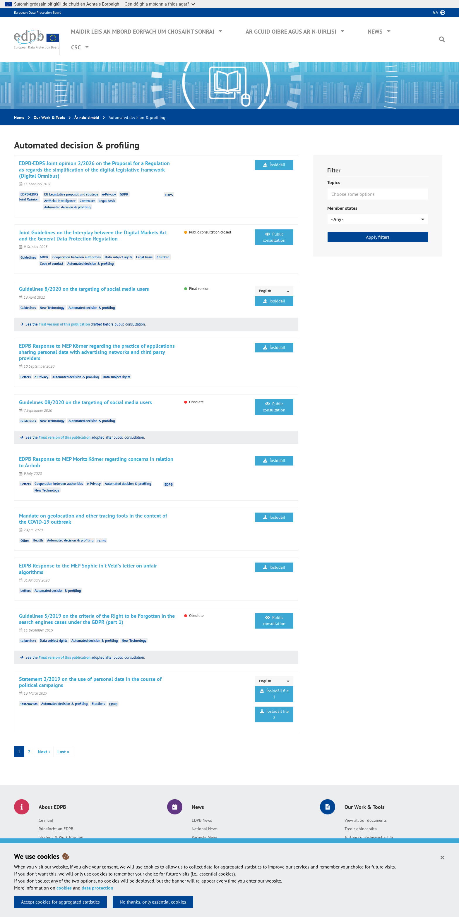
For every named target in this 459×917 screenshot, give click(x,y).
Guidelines (28, 257)
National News (204, 828)
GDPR (124, 194)
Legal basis (107, 200)
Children (163, 257)
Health (38, 540)
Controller (87, 200)
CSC (76, 47)
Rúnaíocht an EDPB (56, 828)
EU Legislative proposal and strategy (71, 194)
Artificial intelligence (60, 200)
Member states (342, 208)
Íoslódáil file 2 (274, 714)
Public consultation (274, 237)
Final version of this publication (64, 437)
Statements (28, 703)
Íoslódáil (274, 164)
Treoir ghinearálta (361, 828)
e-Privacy (109, 194)
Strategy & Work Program (61, 837)
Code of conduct (51, 263)
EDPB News (202, 820)
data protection (97, 888)
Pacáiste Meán (204, 837)
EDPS (169, 195)
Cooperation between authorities (76, 257)
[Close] (442, 857)
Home (19, 117)
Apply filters (378, 237)
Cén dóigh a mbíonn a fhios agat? (159, 3)
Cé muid (46, 820)
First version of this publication (64, 324)
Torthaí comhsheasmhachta (369, 837)
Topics (333, 182)
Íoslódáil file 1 (274, 694)
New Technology (52, 307)
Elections (98, 703)
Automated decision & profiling (67, 207)
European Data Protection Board (37, 12)
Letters (25, 377)
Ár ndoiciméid (86, 117)
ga (435, 12)
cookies (64, 888)
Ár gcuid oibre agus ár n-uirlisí (291, 31)
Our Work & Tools (49, 117)
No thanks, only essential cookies (153, 902)
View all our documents (366, 820)
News (375, 31)
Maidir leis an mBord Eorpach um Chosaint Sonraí (142, 31)
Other (24, 540)
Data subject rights (118, 257)
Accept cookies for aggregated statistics (60, 902)
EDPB (169, 484)
